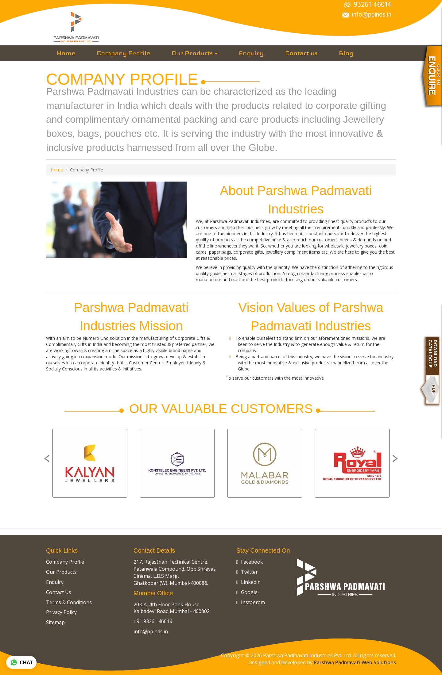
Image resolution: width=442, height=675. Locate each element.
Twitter (247, 572)
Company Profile (123, 53)
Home (66, 53)
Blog (346, 53)
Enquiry (251, 53)
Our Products (194, 53)
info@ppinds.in (366, 15)
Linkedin (248, 582)
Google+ (248, 592)
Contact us (301, 53)
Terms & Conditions (69, 602)
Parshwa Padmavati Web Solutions (355, 662)
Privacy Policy (61, 612)
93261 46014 (367, 5)
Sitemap (55, 622)
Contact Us (58, 592)
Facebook (249, 561)
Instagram (250, 602)
